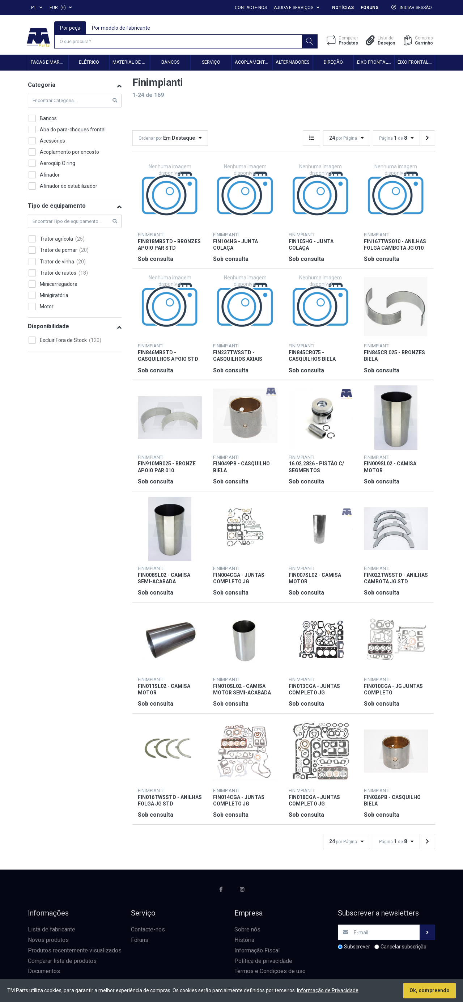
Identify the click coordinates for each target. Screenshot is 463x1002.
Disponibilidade (48, 327)
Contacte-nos (251, 7)
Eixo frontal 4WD (416, 63)
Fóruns (369, 7)
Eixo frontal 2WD (375, 63)
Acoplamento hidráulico (253, 63)
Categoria (41, 86)
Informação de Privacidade (327, 990)
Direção (333, 63)
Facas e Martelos (49, 63)
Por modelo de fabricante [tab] (121, 27)
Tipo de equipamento (57, 206)
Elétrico (89, 63)
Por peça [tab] (70, 27)
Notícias (343, 7)
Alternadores (292, 63)
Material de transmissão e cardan (131, 63)
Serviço (211, 63)
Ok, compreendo (429, 990)
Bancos (170, 63)
